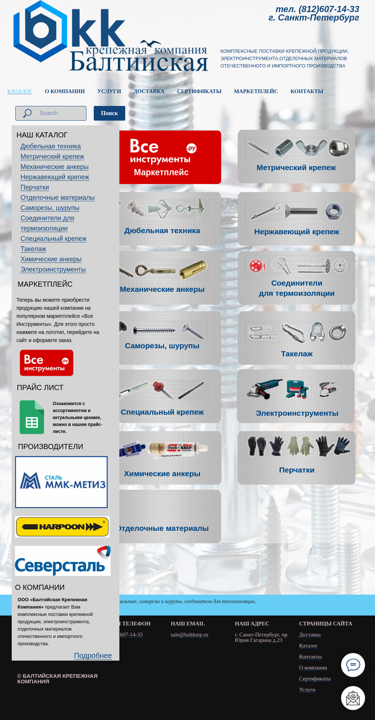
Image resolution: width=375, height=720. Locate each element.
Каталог (308, 646)
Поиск (109, 113)
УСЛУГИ (109, 91)
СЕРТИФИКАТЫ (199, 91)
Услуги (307, 690)
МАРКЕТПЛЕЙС (256, 91)
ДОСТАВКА (149, 91)
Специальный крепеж (53, 238)
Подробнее (93, 655)
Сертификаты (315, 679)
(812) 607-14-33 (125, 635)
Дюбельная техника (51, 146)
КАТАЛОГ (19, 91)
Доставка (310, 635)
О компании (313, 668)
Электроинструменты (53, 269)
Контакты (310, 657)
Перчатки (35, 187)
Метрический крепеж (52, 156)
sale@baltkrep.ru (189, 635)
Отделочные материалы (58, 197)
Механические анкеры (55, 166)
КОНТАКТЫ (306, 91)
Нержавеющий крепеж (55, 177)
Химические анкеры (51, 259)
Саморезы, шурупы (50, 208)
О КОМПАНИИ (65, 91)
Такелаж (33, 249)
